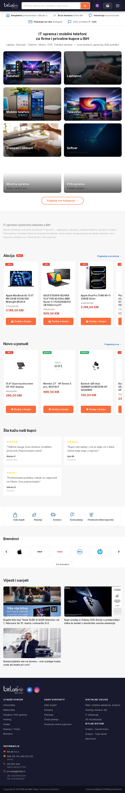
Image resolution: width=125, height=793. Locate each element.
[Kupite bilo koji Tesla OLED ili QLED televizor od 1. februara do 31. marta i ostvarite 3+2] (32, 601)
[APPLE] (19, 551)
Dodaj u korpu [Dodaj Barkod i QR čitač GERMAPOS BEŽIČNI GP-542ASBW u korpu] (96, 409)
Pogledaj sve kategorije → (62, 200)
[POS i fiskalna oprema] (93, 176)
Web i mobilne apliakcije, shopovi (102, 705)
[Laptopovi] (93, 68)
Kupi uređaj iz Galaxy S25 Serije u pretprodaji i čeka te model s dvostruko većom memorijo (92, 621)
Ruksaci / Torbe (11, 729)
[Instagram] (37, 690)
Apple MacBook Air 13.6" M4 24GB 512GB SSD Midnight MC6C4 (20, 298)
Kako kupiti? (50, 705)
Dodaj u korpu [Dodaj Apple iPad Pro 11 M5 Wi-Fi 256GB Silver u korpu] (96, 321)
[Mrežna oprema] (32, 176)
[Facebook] (29, 690)
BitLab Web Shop (29, 789)
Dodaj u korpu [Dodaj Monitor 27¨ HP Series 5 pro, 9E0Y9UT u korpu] (58, 409)
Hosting (7, 719)
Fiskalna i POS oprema (15, 714)
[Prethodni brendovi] (6, 552)
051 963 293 (13, 764)
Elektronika (9, 710)
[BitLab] (11, 6)
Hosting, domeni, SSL (96, 710)
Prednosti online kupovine (57, 724)
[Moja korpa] (107, 6)
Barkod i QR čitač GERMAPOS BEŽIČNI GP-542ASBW (94, 386)
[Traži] (85, 6)
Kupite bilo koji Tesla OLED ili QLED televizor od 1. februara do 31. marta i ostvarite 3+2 (31, 621)
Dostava (48, 710)
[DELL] (80, 551)
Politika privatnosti (113, 789)
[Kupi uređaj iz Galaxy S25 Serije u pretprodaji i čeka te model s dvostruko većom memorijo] (93, 601)
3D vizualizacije (93, 719)
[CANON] (60, 551)
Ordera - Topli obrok (96, 734)
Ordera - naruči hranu (96, 729)
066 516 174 (13, 756)
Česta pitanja (51, 719)
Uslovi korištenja (94, 789)
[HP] (100, 551)
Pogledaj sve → (113, 344)
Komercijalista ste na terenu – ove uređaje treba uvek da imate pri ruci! (32, 663)
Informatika (9, 705)
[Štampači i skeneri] (32, 140)
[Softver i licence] (93, 140)
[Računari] (32, 68)
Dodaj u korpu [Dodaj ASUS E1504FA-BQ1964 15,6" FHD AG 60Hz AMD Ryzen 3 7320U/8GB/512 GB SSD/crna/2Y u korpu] (58, 321)
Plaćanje (48, 714)
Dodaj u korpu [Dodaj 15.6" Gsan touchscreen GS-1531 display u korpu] (21, 409)
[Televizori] (93, 104)
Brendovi (11, 539)
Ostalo (6, 724)
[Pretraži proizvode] (51, 6)
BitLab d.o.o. (13, 751)
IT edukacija (91, 714)
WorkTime (90, 738)
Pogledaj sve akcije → (109, 256)
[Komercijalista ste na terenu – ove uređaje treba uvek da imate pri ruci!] (32, 643)
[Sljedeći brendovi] (119, 552)
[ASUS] (39, 551)
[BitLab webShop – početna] (13, 690)
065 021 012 (27, 756)
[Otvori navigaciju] (117, 5)
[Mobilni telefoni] (32, 104)
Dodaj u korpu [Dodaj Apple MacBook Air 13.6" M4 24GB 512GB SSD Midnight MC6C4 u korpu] (21, 321)
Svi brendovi (62, 564)
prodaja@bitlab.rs (16, 771)
